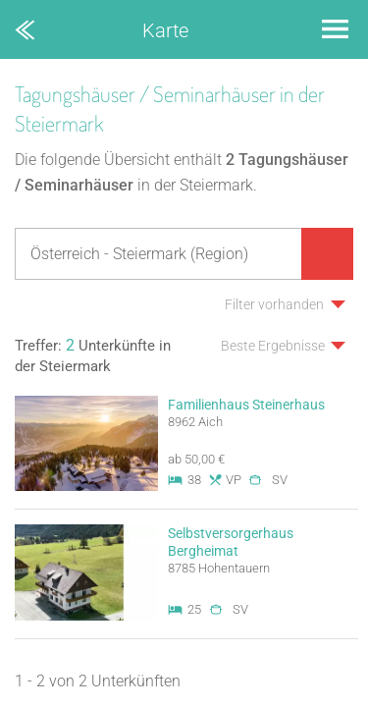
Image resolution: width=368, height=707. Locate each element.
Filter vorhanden (274, 304)
